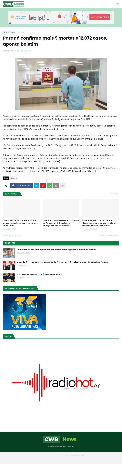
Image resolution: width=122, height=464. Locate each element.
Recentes (10, 243)
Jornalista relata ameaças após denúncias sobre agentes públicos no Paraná (20, 223)
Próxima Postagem (109, 235)
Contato (67, 459)
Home (40, 459)
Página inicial (9, 32)
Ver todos (115, 193)
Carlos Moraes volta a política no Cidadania (39, 274)
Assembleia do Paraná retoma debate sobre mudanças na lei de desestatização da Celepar (99, 223)
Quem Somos (53, 459)
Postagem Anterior (13, 235)
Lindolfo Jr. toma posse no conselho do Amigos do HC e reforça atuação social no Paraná (61, 223)
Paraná (20, 32)
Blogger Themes (57, 455)
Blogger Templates (75, 455)
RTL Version (79, 459)
